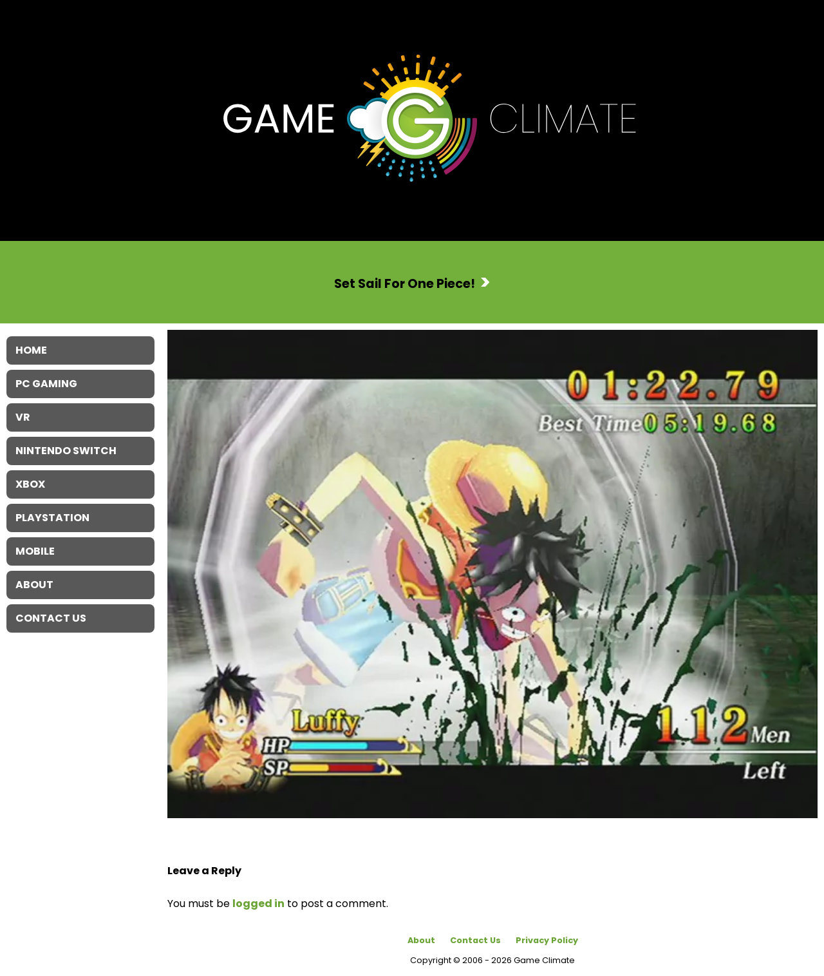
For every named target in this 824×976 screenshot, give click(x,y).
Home (31, 350)
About (421, 940)
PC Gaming (46, 383)
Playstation (52, 517)
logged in (258, 903)
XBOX (30, 484)
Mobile (35, 551)
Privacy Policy (547, 940)
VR (22, 417)
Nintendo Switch (66, 450)
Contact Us (475, 940)
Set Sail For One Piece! (404, 283)
